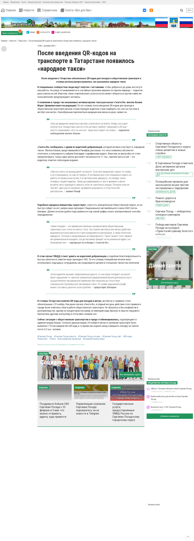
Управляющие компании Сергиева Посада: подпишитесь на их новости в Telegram (90, 408)
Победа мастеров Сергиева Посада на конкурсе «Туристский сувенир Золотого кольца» (174, 229)
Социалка (53, 362)
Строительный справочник (52, 2)
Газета (23, 2)
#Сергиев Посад (44, 336)
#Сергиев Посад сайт (111, 336)
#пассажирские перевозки (69, 339)
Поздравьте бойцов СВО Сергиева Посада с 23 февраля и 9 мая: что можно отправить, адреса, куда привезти (54, 410)
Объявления (15, 2)
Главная (8, 10)
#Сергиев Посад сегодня (89, 336)
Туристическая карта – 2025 (95, 2)
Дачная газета (165, 265)
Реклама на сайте (154, 131)
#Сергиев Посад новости (65, 336)
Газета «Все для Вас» (77, 10)
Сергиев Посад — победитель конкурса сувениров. (173, 213)
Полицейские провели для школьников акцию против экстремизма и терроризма (172, 185)
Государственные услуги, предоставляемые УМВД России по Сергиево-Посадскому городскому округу (125, 412)
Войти (189, 10)
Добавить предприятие (169, 416)
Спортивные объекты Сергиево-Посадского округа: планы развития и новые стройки (173, 148)
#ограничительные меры (94, 339)
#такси (53, 339)
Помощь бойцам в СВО (74, 2)
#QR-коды (127, 336)
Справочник (48, 10)
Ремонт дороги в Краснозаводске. (165, 199)
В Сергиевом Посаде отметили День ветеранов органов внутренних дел (174, 166)
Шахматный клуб (34, 2)
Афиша (6, 2)
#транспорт (42, 339)
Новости (26, 10)
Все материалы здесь (130, 374)
